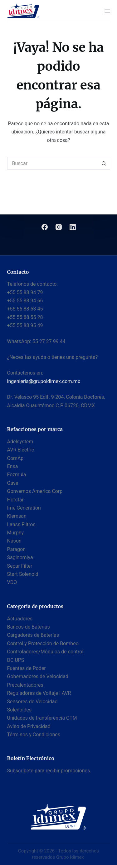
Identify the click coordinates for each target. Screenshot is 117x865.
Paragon (16, 549)
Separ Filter (19, 566)
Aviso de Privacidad (29, 726)
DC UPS (15, 660)
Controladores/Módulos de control (45, 652)
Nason (14, 541)
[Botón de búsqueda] (104, 163)
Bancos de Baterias (28, 627)
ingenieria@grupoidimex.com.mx (43, 381)
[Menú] (107, 11)
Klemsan (17, 516)
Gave (12, 483)
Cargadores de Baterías (33, 635)
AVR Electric (20, 450)
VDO (12, 582)
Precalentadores (25, 685)
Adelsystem (20, 442)
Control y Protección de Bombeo (43, 643)
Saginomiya (20, 557)
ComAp (15, 458)
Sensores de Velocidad (32, 702)
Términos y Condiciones (34, 735)
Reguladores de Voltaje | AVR (39, 693)
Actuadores (20, 619)
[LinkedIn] (73, 227)
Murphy (15, 533)
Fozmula (16, 475)
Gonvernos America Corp (35, 491)
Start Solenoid (22, 574)
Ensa (12, 466)
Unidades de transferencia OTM (42, 718)
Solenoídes (19, 710)
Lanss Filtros (21, 524)
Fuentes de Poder (26, 668)
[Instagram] (59, 227)
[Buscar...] (52, 163)
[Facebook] (44, 227)
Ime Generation (24, 508)
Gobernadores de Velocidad (37, 676)
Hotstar (15, 500)
